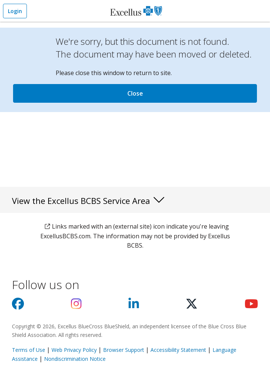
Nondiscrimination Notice (75, 358)
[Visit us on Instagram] (76, 306)
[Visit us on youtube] (251, 306)
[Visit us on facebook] (18, 306)
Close (135, 93)
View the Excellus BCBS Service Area (88, 199)
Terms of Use (28, 349)
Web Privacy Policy (74, 349)
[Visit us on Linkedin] (133, 306)
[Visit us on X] (192, 306)
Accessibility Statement (178, 349)
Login (15, 11)
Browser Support (123, 349)
